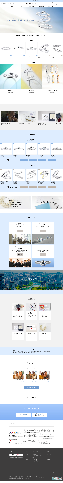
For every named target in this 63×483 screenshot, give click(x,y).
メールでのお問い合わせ (23, 414)
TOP (26, 451)
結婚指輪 (22, 6)
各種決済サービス (35, 462)
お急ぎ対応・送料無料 (35, 461)
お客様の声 (27, 459)
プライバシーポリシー (49, 454)
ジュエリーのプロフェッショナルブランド (38, 452)
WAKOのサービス (50, 6)
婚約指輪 (12, 6)
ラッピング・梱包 (35, 460)
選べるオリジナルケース (35, 458)
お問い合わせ (48, 459)
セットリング (27, 457)
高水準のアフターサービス (36, 454)
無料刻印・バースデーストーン (36, 459)
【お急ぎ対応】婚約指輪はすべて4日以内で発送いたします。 (31, 0)
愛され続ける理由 (41, 6)
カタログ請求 (48, 457)
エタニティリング (31, 6)
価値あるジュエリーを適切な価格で (37, 453)
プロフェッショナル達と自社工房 (37, 455)
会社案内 (48, 451)
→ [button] (61, 109)
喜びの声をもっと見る (31, 387)
